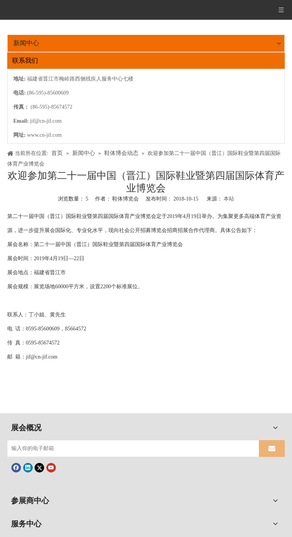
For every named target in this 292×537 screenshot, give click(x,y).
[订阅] (272, 448)
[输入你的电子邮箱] (132, 448)
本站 (229, 199)
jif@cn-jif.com (46, 121)
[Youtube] (51, 467)
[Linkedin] (28, 467)
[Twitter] (39, 467)
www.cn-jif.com (44, 135)
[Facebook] (16, 467)
